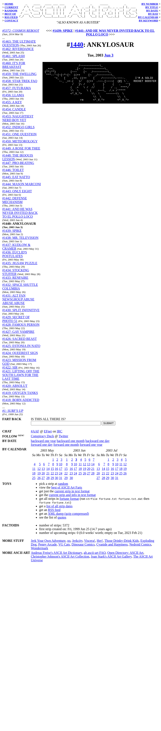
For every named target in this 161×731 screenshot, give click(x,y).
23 (56, 476)
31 (60, 481)
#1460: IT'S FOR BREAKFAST (13, 68)
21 (48, 476)
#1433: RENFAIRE (15, 281)
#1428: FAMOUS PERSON (20, 328)
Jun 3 (108, 58)
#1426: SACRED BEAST (19, 342)
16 (56, 472)
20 (43, 476)
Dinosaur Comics (83, 547)
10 (60, 467)
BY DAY (153, 13)
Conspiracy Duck (42, 439)
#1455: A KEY (12, 105)
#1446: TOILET (13, 173)
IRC (59, 434)
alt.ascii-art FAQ (95, 556)
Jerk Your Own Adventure (48, 544)
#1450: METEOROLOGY (20, 144)
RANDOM (11, 10)
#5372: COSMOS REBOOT (20, 34)
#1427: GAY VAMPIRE (18, 335)
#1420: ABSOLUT (14, 389)
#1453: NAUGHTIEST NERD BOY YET (17, 121)
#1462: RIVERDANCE (18, 52)
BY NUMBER (149, 3)
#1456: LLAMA (13, 98)
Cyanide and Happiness (112, 547)
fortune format (69, 502)
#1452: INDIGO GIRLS (18, 130)
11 (33, 472)
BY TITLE (151, 7)
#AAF (35, 434)
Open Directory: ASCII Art (125, 556)
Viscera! (89, 544)
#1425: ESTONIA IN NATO (21, 349)
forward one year (91, 447)
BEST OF (10, 13)
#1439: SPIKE (12, 234)
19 (39, 476)
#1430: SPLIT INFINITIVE (20, 313)
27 (43, 481)
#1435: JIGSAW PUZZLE (19, 266)
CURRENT (11, 7)
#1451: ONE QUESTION (19, 137)
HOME (9, 3)
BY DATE (152, 10)
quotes (62, 520)
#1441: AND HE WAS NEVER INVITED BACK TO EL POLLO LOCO (20, 215)
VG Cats (64, 547)
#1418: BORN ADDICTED (20, 403)
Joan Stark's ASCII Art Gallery (111, 559)
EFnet (48, 434)
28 (48, 481)
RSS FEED (11, 17)
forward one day (42, 447)
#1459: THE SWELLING (19, 77)
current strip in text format (72, 494)
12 (39, 472)
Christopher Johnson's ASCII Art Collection (60, 559)
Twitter (63, 439)
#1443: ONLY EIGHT (17, 194)
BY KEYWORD (148, 20)
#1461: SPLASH (13, 59)
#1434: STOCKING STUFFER (15, 275)
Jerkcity (77, 544)
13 (43, 472)
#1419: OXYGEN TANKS (20, 396)
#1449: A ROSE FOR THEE (21, 151)
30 (56, 481)
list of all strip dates (59, 509)
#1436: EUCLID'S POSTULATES (14, 257)
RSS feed (54, 513)
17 (60, 472)
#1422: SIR (9, 370)
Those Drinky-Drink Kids (121, 544)
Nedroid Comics (140, 547)
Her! (100, 544)
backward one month (71, 444)
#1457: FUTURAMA (16, 91)
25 (33, 481)
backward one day (97, 444)
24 (60, 476)
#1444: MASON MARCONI (21, 187)
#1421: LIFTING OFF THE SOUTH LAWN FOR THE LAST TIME (20, 378)
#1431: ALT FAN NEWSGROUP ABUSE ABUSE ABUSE (18, 302)
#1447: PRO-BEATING (18, 166)
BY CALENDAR (148, 17)
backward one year (43, 444)
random (63, 487)
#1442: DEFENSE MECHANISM (14, 203)
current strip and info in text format (72, 498)
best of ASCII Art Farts (66, 490)
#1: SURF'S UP (12, 414)
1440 (76, 47)
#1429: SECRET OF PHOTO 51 (16, 322)
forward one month (66, 447)
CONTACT (11, 20)
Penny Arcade (47, 547)
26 (39, 481)
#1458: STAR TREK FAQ (19, 84)
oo (69, 544)
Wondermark (39, 551)
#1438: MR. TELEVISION (20, 241)
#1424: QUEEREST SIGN (20, 356)
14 (48, 472)
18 (33, 476)
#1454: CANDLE (14, 112)
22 (52, 476)
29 (52, 481)
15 (52, 472)
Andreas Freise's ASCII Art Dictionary (56, 556)
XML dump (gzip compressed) (68, 517)
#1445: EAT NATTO (16, 180)
